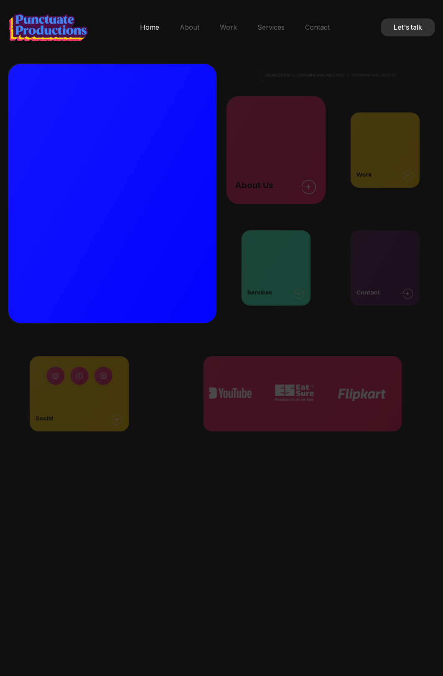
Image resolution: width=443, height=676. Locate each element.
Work (228, 27)
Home (149, 27)
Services (271, 27)
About (189, 27)
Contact (317, 27)
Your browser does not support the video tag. (225, 192)
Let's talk (408, 27)
